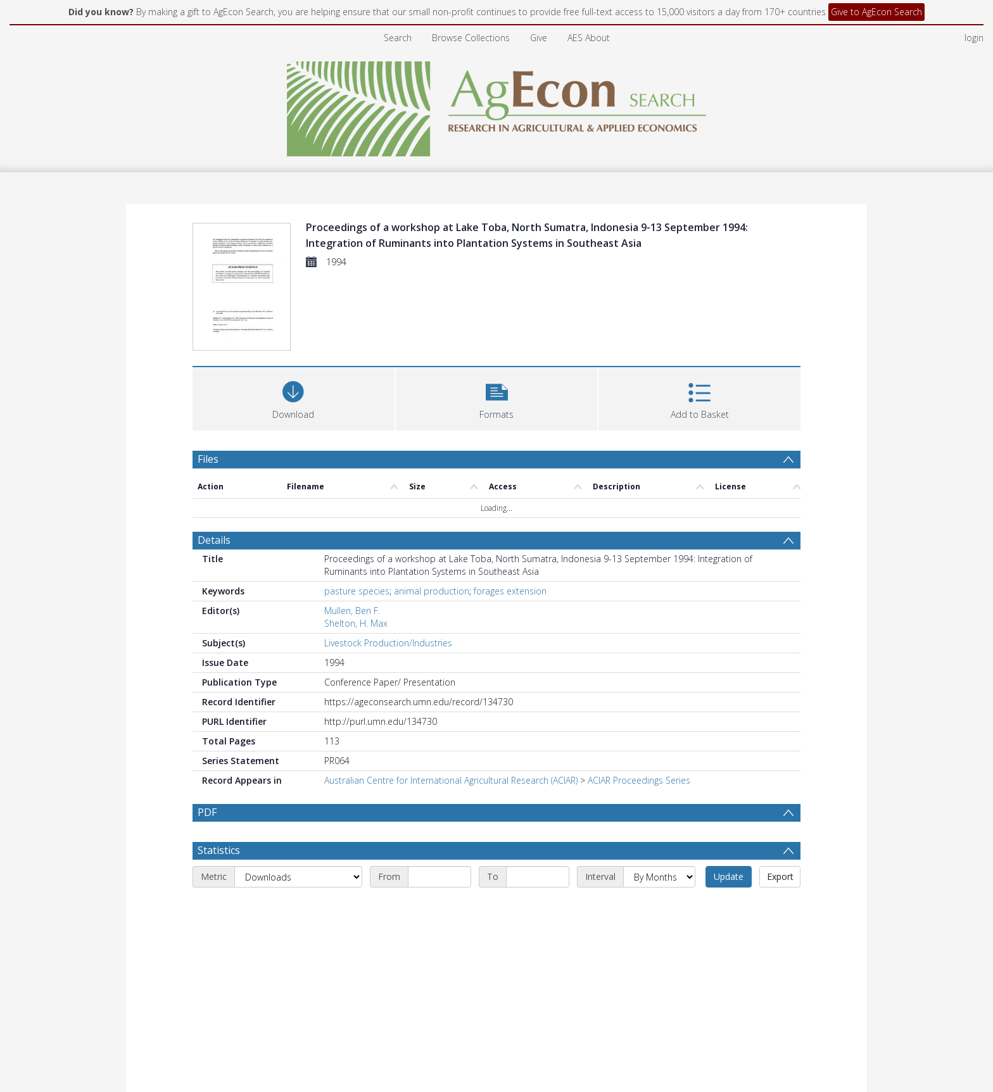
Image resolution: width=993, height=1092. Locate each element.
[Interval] (659, 877)
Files (208, 459)
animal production (431, 591)
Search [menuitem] (398, 38)
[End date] (537, 877)
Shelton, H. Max (356, 623)
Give (538, 38)
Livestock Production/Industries (388, 643)
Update (728, 876)
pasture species (356, 591)
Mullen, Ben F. (352, 611)
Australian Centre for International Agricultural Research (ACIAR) (451, 780)
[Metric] (298, 877)
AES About (588, 38)
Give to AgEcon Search (876, 12)
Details (214, 540)
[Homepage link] (497, 105)
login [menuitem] (974, 38)
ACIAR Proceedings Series (639, 780)
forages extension (510, 591)
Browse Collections (471, 38)
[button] (497, 397)
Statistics (219, 850)
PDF (207, 812)
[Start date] (439, 877)
